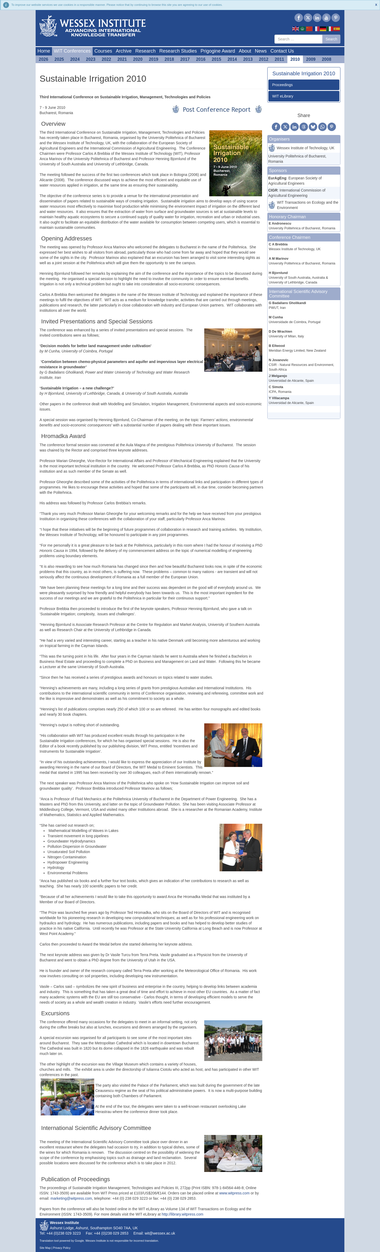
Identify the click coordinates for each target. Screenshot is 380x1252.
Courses (103, 51)
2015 (216, 59)
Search (331, 39)
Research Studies (178, 51)
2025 (59, 59)
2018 (169, 59)
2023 (91, 59)
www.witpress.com (234, 1193)
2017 (185, 59)
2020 (138, 59)
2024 (75, 59)
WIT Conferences (72, 51)
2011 (279, 59)
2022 (106, 59)
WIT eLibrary (282, 96)
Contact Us (282, 51)
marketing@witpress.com (71, 1198)
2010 (295, 59)
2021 (122, 59)
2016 (201, 59)
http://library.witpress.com (182, 1214)
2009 (311, 59)
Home (43, 51)
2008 (326, 59)
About (245, 51)
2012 (263, 59)
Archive (124, 51)
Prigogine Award (218, 51)
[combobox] (298, 39)
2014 (232, 59)
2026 (43, 59)
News (261, 51)
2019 (153, 59)
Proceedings (282, 85)
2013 (248, 59)
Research (145, 51)
